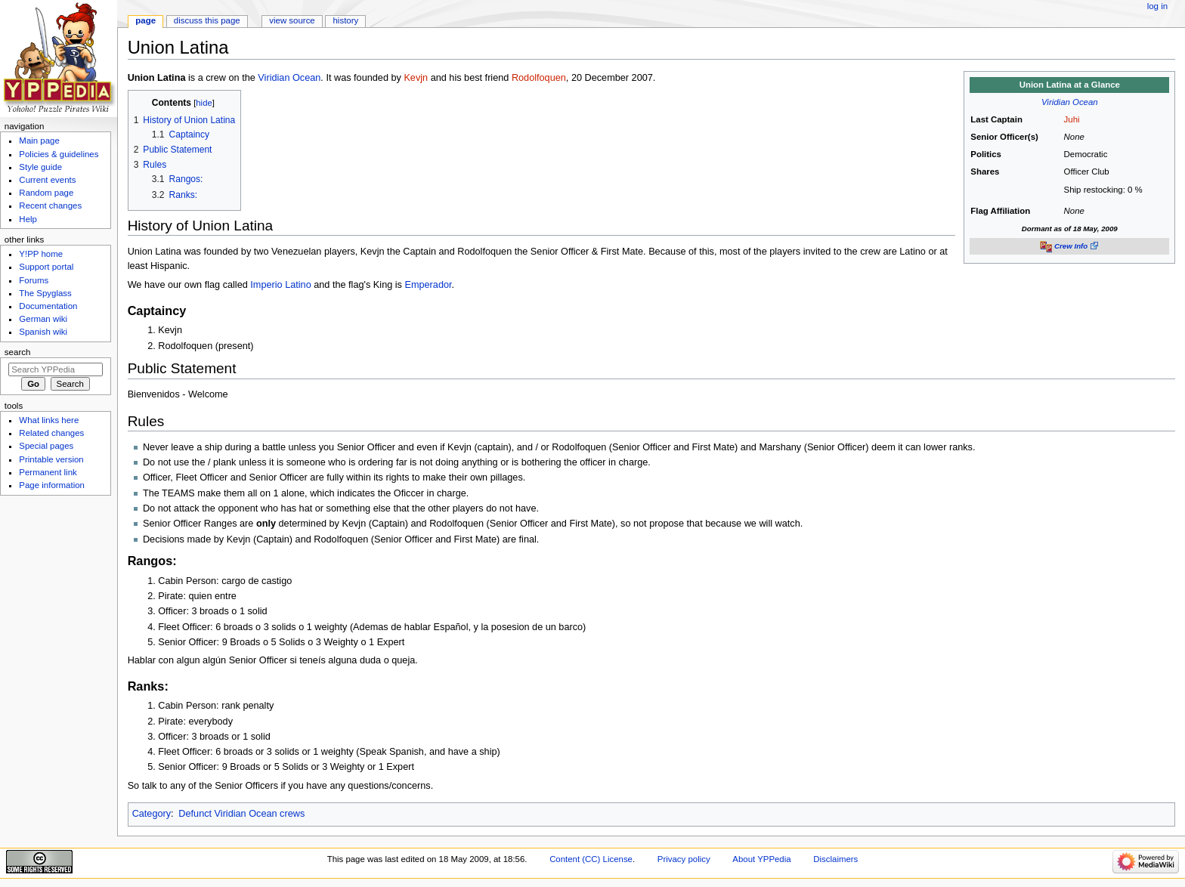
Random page (46, 192)
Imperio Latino (280, 285)
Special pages (46, 445)
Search (18, 352)
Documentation (48, 306)
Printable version (51, 459)
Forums (33, 280)
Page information (52, 485)
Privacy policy (683, 859)
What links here (49, 420)
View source (291, 20)
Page (145, 20)
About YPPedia (761, 859)
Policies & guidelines (58, 154)
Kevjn (416, 78)
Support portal (46, 266)
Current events (47, 179)
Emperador (427, 285)
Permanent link (47, 472)
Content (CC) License (591, 859)
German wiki (43, 318)
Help (28, 219)
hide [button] (204, 102)
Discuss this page (207, 20)
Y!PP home (41, 253)
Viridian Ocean (1069, 102)
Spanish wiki (43, 331)
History (346, 20)
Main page (39, 140)
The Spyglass (45, 293)
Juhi (1072, 119)
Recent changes (50, 205)
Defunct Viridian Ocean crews (241, 813)
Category (151, 813)
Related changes (51, 432)
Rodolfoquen (539, 78)
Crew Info (1071, 246)
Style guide (40, 167)
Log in (1157, 6)
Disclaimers (835, 859)
